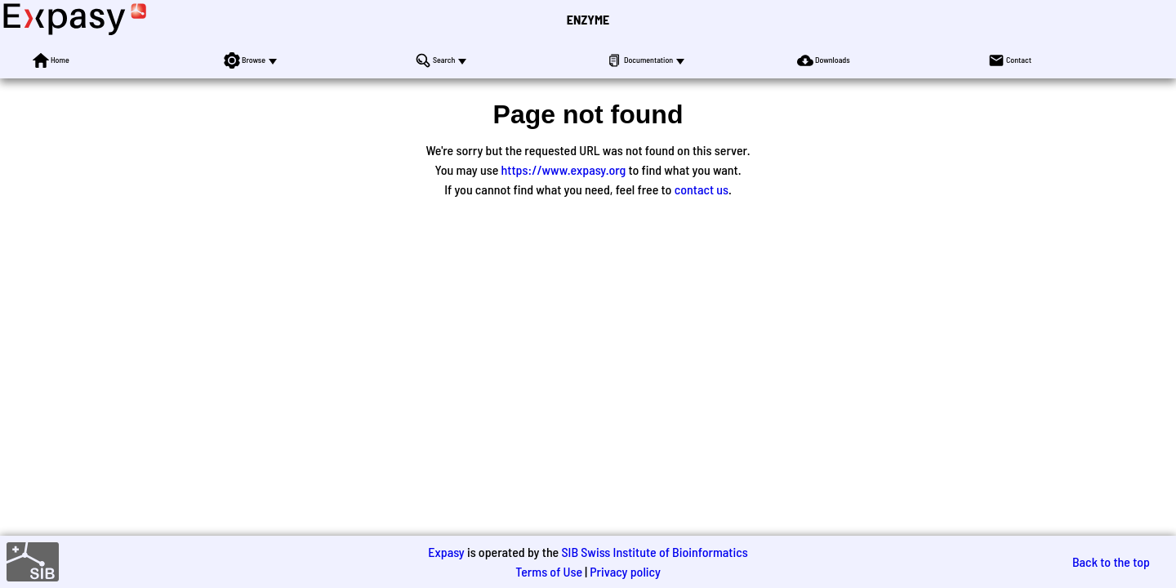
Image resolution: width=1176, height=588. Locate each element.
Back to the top (1111, 561)
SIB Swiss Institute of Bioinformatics (654, 551)
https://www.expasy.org (563, 169)
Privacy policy (625, 571)
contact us (701, 189)
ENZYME (588, 19)
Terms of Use (548, 571)
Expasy (446, 551)
